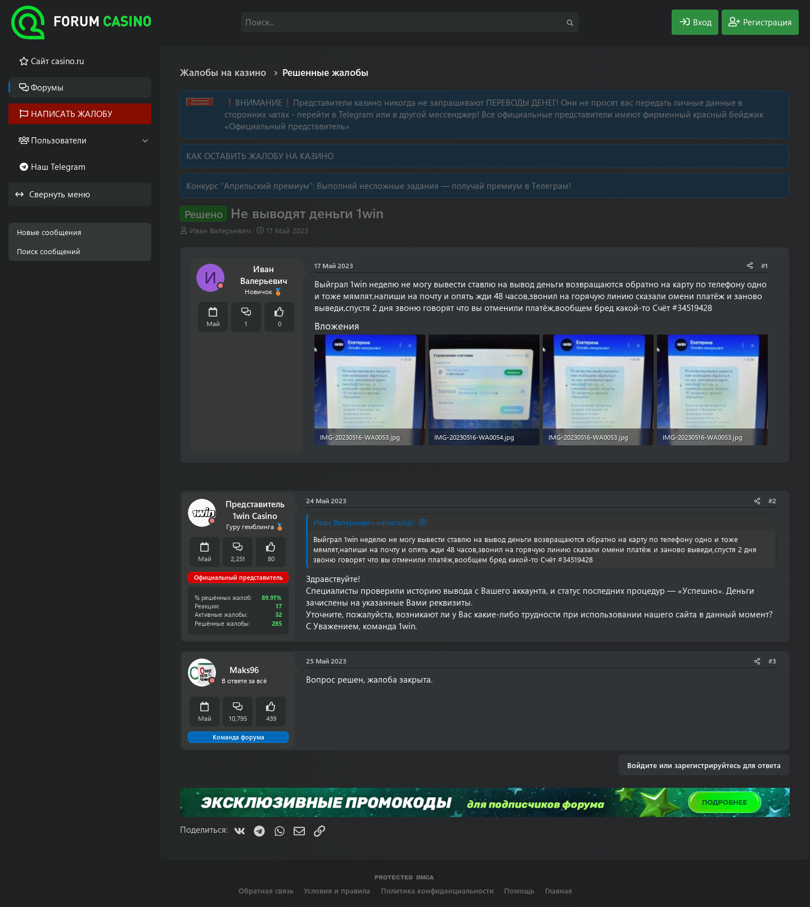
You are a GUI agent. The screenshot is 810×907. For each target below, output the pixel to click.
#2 (772, 500)
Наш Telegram (58, 166)
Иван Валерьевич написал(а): (364, 522)
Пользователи (59, 140)
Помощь (519, 890)
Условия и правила (337, 890)
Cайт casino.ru (57, 60)
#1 (764, 265)
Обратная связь (266, 890)
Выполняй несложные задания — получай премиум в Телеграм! (444, 185)
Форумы (47, 87)
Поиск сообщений (48, 251)
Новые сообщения (49, 232)
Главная (558, 890)
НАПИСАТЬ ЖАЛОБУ (71, 113)
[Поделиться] (749, 265)
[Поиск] (410, 22)
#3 (772, 660)
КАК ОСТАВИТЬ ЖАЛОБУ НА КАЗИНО (260, 155)
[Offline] (220, 286)
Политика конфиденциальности (437, 890)
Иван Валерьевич (220, 230)
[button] (144, 140)
